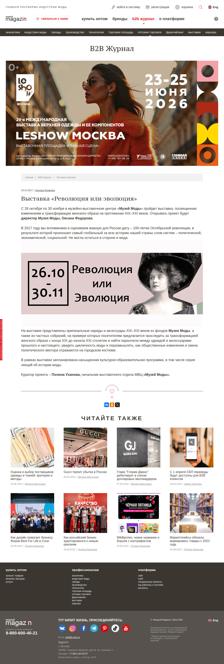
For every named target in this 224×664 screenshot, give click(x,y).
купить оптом (95, 19)
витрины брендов (15, 578)
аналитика (13, 32)
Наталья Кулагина (45, 190)
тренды (56, 32)
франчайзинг (175, 32)
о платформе (172, 19)
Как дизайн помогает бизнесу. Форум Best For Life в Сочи (32, 539)
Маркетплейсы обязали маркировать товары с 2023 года (190, 541)
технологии (96, 32)
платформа (147, 570)
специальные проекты (150, 581)
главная (29, 177)
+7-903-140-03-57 (78, 653)
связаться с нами (54, 18)
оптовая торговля (149, 32)
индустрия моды (36, 32)
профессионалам (85, 570)
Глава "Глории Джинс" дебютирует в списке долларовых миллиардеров (136, 475)
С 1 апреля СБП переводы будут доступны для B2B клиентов (189, 475)
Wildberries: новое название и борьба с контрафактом (138, 539)
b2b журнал (143, 19)
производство (75, 32)
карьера (210, 32)
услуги (9, 581)
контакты (143, 588)
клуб (140, 578)
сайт (140, 575)
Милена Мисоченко (35, 484)
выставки (194, 32)
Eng (215, 7)
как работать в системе (150, 585)
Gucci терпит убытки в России (85, 472)
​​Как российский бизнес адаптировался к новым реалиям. (81, 541)
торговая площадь (121, 32)
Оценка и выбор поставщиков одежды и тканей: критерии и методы (32, 475)
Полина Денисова (34, 546)
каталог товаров (14, 575)
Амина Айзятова (193, 484)
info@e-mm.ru (72, 637)
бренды (119, 19)
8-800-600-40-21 (22, 633)
